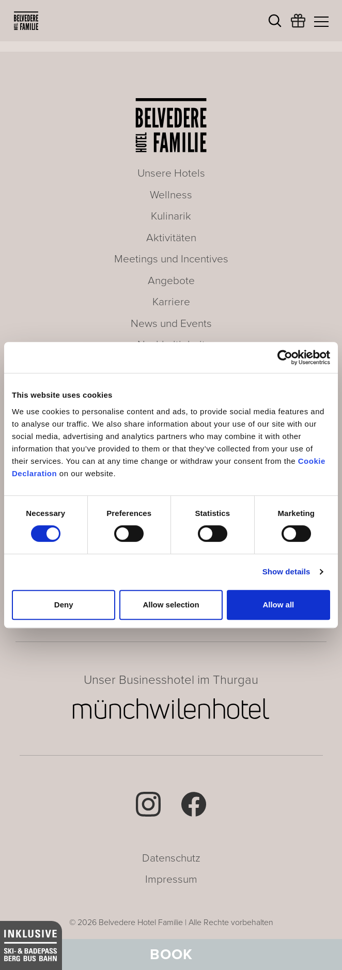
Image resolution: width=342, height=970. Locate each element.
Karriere (171, 301)
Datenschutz (171, 858)
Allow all (278, 604)
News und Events (171, 323)
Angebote (171, 280)
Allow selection (171, 604)
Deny (63, 604)
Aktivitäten (171, 237)
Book (171, 954)
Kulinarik (171, 216)
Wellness (171, 195)
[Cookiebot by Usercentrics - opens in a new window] (285, 357)
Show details (286, 571)
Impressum (171, 879)
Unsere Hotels (171, 173)
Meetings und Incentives (171, 259)
